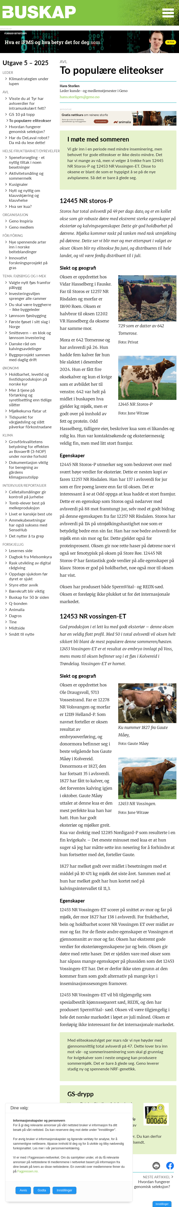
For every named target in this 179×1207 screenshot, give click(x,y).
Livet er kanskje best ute (30, 513)
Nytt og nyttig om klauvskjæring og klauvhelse (24, 195)
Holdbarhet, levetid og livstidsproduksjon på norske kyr (29, 379)
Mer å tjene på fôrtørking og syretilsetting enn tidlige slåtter (30, 397)
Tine (13, 621)
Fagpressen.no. (28, 1171)
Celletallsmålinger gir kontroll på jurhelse (27, 494)
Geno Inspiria (21, 220)
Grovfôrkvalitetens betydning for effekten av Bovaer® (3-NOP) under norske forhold (29, 449)
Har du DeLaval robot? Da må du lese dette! (29, 140)
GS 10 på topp (22, 114)
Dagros (15, 615)
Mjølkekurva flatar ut (27, 410)
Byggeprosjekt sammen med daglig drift (29, 357)
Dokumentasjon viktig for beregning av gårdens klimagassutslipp (28, 469)
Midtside (17, 627)
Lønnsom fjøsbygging (27, 315)
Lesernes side (20, 550)
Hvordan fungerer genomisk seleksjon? (27, 129)
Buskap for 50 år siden (29, 597)
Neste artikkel (156, 1177)
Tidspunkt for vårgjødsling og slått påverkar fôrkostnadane (30, 421)
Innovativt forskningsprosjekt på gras (28, 262)
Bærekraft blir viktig (26, 591)
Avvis (23, 1190)
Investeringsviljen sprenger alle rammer (27, 296)
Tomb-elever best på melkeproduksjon (27, 505)
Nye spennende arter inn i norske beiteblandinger (27, 246)
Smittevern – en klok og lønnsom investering (30, 335)
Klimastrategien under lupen (29, 81)
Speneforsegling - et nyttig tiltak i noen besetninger (27, 162)
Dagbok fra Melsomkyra (30, 556)
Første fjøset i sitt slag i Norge (29, 324)
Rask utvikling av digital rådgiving (30, 565)
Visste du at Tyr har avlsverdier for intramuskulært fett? (27, 103)
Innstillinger (162, 1204)
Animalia (17, 609)
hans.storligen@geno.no (80, 97)
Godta (42, 1190)
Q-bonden (18, 603)
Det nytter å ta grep (26, 535)
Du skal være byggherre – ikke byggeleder (30, 307)
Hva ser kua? (20, 206)
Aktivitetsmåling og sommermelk (26, 175)
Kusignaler (18, 184)
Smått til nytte (21, 634)
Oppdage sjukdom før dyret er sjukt (28, 576)
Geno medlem (21, 227)
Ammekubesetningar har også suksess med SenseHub (28, 525)
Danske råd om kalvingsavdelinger (25, 346)
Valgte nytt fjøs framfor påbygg (30, 285)
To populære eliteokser (30, 120)
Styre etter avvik (23, 584)
